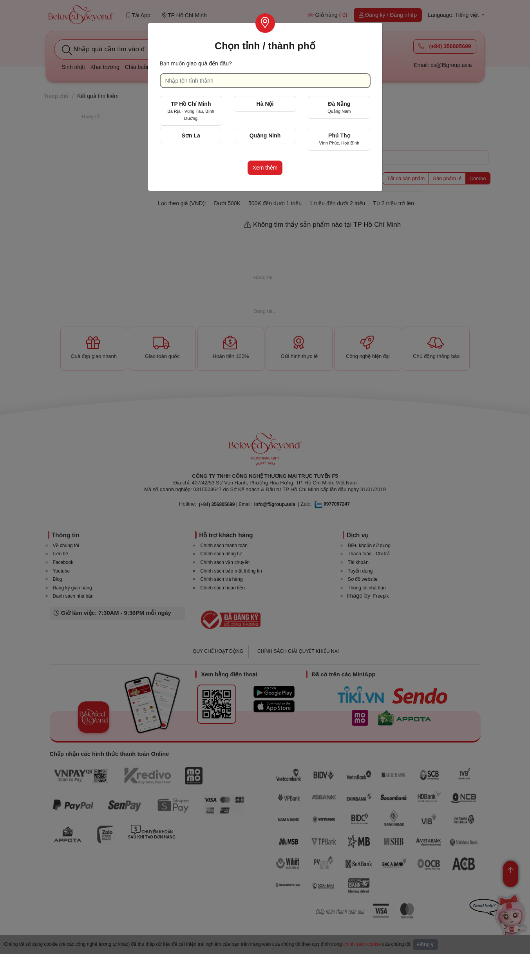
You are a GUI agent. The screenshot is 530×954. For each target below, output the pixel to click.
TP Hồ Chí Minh (190, 111)
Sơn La (191, 135)
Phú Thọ (339, 138)
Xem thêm (265, 167)
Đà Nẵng (339, 107)
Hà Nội (265, 104)
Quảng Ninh (265, 135)
